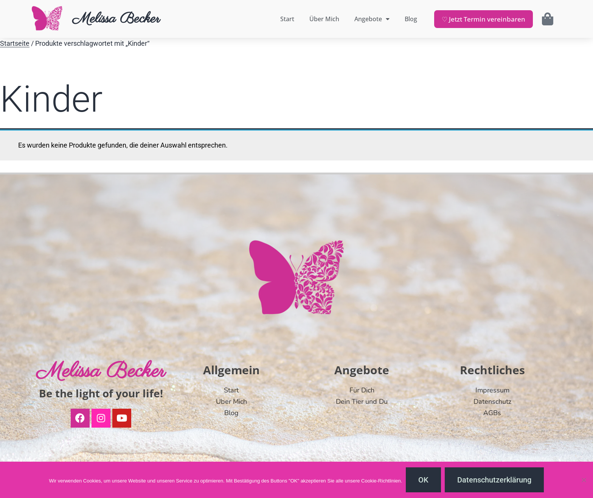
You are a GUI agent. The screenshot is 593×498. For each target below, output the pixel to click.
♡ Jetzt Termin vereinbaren (483, 19)
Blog (411, 19)
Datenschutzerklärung (494, 479)
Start (287, 19)
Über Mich (324, 19)
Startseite (14, 43)
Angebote (372, 19)
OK (423, 479)
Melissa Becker (116, 19)
